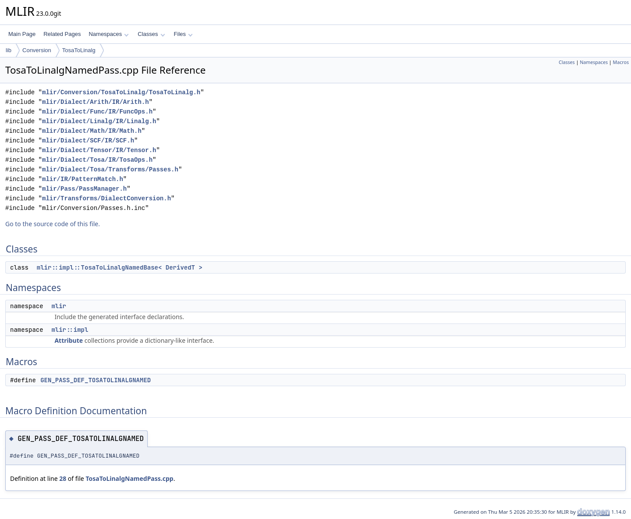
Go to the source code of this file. (52, 224)
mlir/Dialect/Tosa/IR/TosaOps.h (97, 160)
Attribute (68, 340)
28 (62, 478)
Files (183, 34)
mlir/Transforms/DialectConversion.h (106, 198)
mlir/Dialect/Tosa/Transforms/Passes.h (110, 169)
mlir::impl (69, 330)
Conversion (36, 50)
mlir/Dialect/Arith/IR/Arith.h (95, 102)
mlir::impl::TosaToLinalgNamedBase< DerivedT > (119, 267)
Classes (151, 34)
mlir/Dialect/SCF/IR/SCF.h (88, 140)
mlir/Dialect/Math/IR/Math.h (92, 131)
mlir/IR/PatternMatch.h (82, 179)
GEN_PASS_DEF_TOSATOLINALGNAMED (95, 380)
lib (8, 50)
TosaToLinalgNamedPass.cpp (129, 478)
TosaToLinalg (79, 50)
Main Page (21, 34)
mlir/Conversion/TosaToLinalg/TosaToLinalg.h (121, 92)
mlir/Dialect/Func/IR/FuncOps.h (97, 111)
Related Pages (62, 34)
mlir (58, 306)
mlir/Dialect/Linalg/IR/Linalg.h (99, 121)
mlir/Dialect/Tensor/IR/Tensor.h (99, 150)
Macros (621, 62)
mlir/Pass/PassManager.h (84, 189)
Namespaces (108, 34)
